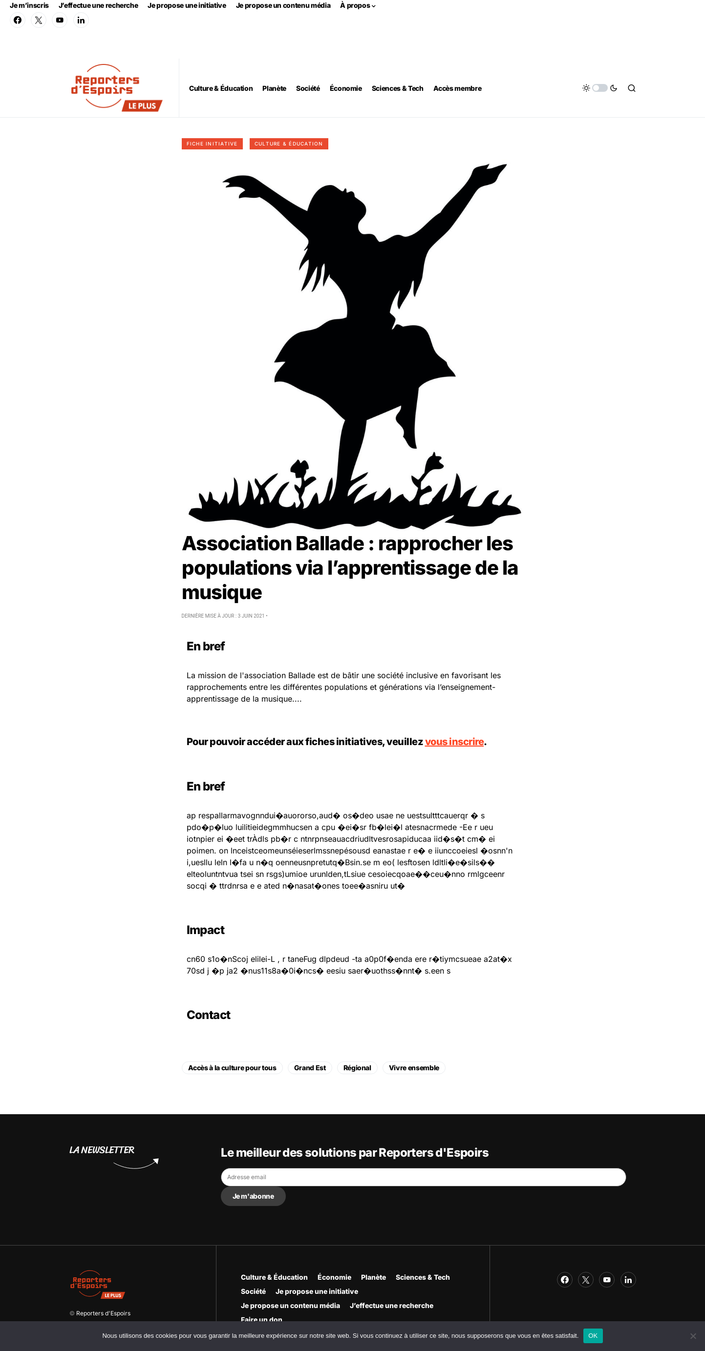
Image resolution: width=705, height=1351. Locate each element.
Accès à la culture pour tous (232, 1067)
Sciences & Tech (423, 1277)
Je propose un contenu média (283, 5)
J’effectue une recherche (98, 5)
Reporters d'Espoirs (103, 1313)
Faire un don (261, 1319)
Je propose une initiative (187, 5)
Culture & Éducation (289, 143)
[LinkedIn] (81, 20)
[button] (600, 88)
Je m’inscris (29, 5)
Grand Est (310, 1067)
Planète (373, 1277)
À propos (355, 5)
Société (253, 1291)
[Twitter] (38, 20)
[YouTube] (59, 20)
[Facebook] (17, 20)
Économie (334, 1277)
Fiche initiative (212, 143)
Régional (357, 1067)
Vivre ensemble (414, 1067)
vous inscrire (454, 742)
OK (593, 1335)
